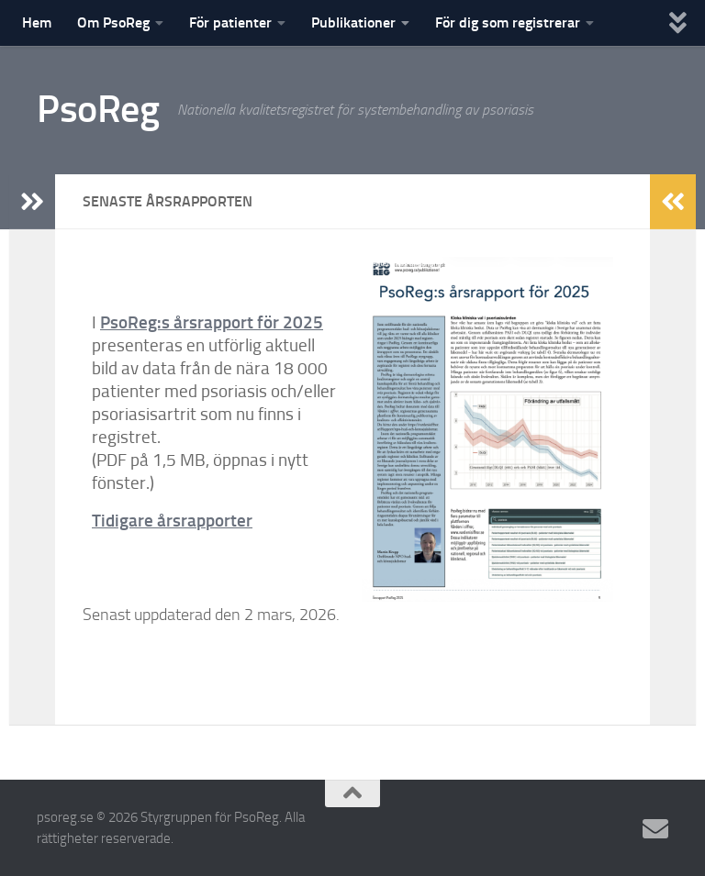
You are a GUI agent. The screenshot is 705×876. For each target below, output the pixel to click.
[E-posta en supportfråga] (655, 829)
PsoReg (98, 109)
